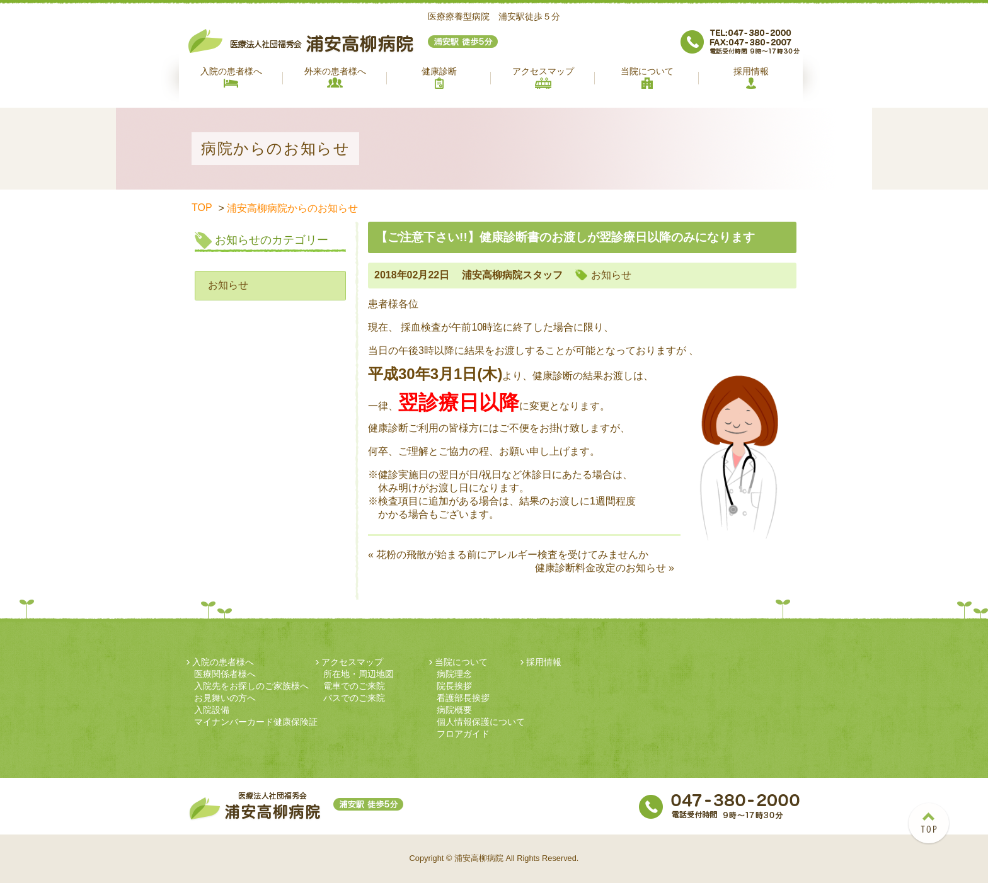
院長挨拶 (454, 686)
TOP (202, 207)
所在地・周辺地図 (358, 674)
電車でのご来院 (354, 686)
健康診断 (439, 77)
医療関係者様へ (225, 674)
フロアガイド (463, 734)
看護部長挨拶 (463, 698)
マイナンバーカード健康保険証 (256, 722)
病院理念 (454, 674)
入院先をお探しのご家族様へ (251, 686)
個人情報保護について (481, 722)
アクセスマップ (543, 77)
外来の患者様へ (335, 77)
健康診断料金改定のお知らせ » (604, 567)
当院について (647, 77)
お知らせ (228, 285)
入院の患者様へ (231, 77)
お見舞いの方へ (225, 698)
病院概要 (454, 710)
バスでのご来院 (354, 698)
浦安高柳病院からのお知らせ (292, 208)
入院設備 (211, 710)
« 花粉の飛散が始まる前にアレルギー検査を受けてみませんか (508, 554)
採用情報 (751, 77)
